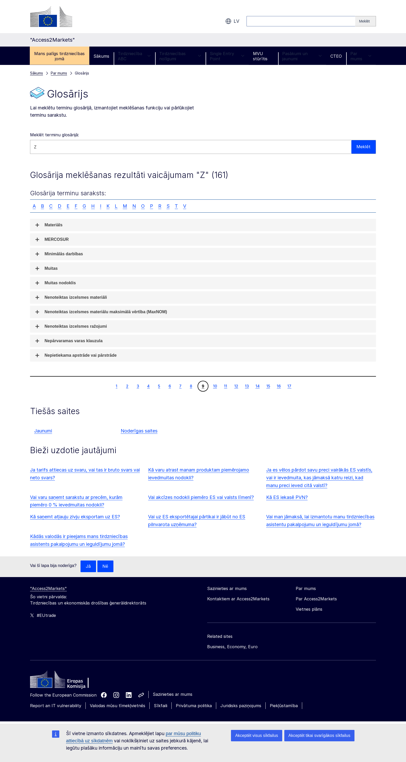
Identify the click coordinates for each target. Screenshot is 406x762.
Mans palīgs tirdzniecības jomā (59, 56)
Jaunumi (43, 431)
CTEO (336, 56)
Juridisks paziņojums (240, 705)
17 (289, 386)
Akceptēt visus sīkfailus (256, 735)
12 (236, 386)
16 (279, 386)
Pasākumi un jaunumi (302, 56)
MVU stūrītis (260, 56)
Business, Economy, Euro (232, 646)
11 (225, 386)
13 (247, 386)
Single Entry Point (227, 56)
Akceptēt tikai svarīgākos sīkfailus (319, 735)
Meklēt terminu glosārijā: (54, 134)
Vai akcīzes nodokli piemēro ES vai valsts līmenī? (201, 497)
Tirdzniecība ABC (134, 56)
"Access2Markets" (48, 588)
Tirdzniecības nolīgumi (180, 56)
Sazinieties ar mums (172, 694)
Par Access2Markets (316, 599)
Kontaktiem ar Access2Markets (238, 599)
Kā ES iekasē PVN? (287, 497)
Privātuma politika (194, 705)
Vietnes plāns (309, 609)
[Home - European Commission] (67, 681)
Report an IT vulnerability (55, 705)
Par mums (361, 56)
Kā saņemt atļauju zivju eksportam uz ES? (75, 516)
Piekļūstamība (284, 705)
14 (257, 386)
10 (215, 386)
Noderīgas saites (139, 431)
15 (268, 386)
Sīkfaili (160, 705)
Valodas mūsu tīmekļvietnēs (117, 705)
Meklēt (363, 147)
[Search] (365, 21)
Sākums (101, 56)
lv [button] (232, 21)
